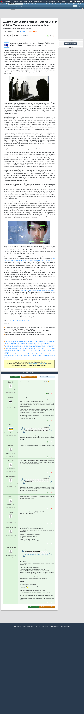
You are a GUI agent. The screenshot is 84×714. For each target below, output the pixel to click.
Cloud (25, 3)
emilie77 (11, 480)
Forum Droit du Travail (39, 8)
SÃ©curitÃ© (69, 6)
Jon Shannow (11, 460)
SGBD (65, 3)
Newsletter (38, 1)
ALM (32, 3)
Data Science (44, 6)
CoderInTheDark (11, 562)
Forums (7, 1)
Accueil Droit (30, 8)
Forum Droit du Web (50, 8)
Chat (30, 1)
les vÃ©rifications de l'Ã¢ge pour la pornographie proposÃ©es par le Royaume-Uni (29, 271)
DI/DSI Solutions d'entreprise (15, 3)
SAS (60, 6)
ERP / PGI (51, 6)
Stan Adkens (22, 43)
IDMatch (28, 332)
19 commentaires (32, 43)
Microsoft (37, 3)
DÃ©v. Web (47, 3)
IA (28, 3)
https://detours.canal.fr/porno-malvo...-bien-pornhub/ (36, 589)
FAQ (21, 1)
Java (42, 3)
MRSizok (11, 532)
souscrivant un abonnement (37, 375)
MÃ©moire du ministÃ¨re (17, 332)
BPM (27, 6)
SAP (64, 6)
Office (69, 3)
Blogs (25, 1)
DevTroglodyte (11, 511)
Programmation (58, 3)
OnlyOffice (80, 6)
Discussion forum (70, 43)
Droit (58, 1)
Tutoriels (15, 1)
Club (63, 1)
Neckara (10, 432)
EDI (52, 3)
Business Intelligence (35, 6)
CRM (56, 6)
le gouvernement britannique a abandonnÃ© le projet (37, 302)
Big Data (22, 6)
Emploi (45, 1)
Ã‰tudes (52, 1)
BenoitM (11, 417)
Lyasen (11, 547)
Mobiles (74, 3)
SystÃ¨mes (80, 3)
